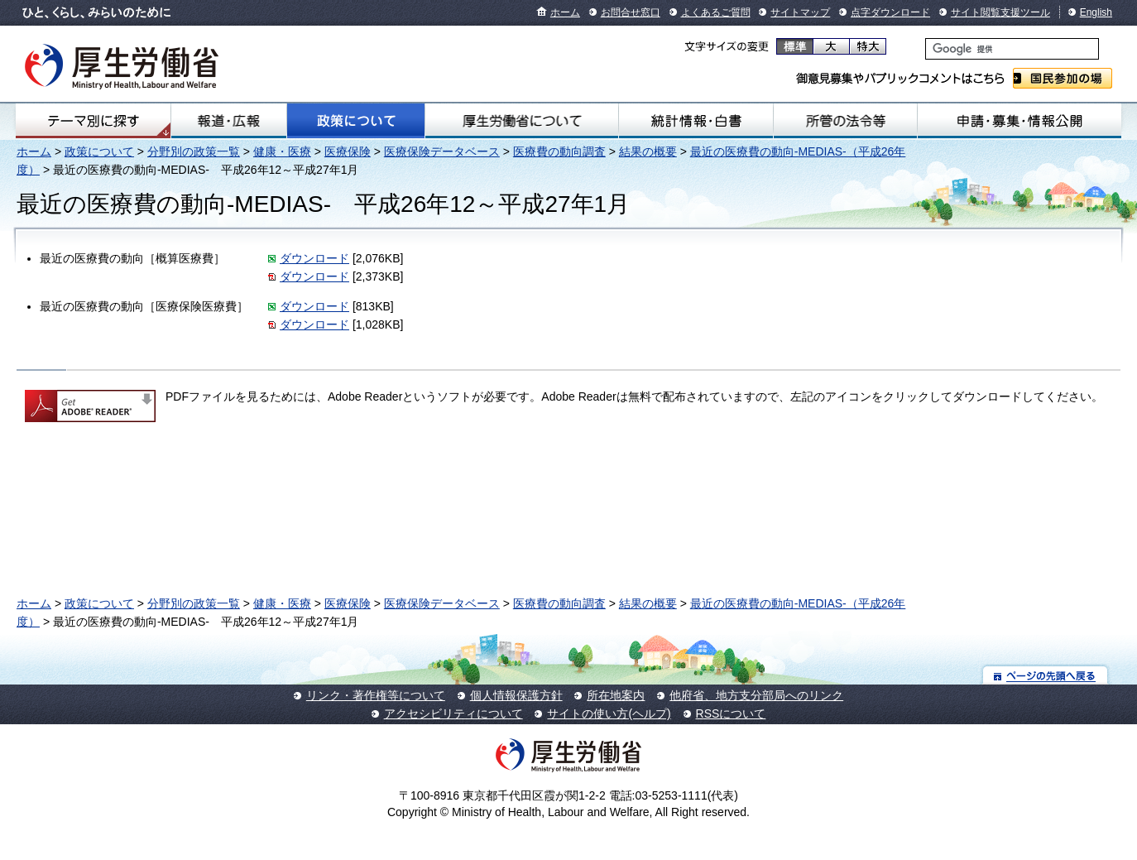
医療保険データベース (442, 151)
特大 (867, 46)
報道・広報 (228, 120)
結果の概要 (648, 151)
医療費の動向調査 (559, 151)
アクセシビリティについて (453, 713)
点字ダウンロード (890, 12)
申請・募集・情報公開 (1019, 120)
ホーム (565, 12)
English (1096, 12)
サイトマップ (800, 12)
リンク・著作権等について (375, 695)
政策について (356, 120)
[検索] (1012, 49)
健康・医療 (282, 151)
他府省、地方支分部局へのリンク (756, 695)
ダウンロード (314, 258)
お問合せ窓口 (630, 12)
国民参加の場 (1062, 78)
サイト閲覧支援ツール (1000, 12)
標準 (795, 46)
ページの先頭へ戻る (1045, 675)
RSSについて (731, 713)
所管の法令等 (845, 120)
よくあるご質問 (716, 12)
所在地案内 (616, 695)
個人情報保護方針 (516, 695)
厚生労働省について (521, 120)
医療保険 (347, 151)
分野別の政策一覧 (193, 151)
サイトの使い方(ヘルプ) (608, 713)
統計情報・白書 (696, 120)
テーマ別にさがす (93, 120)
